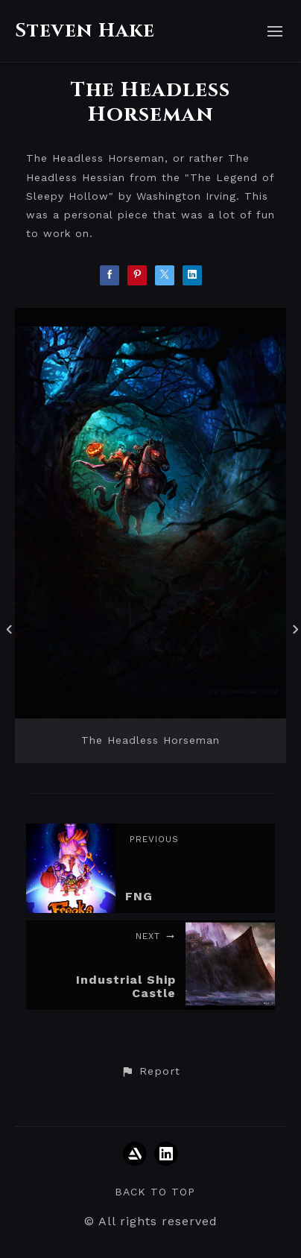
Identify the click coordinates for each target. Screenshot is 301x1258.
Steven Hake (85, 31)
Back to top (155, 1192)
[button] (150, 1071)
